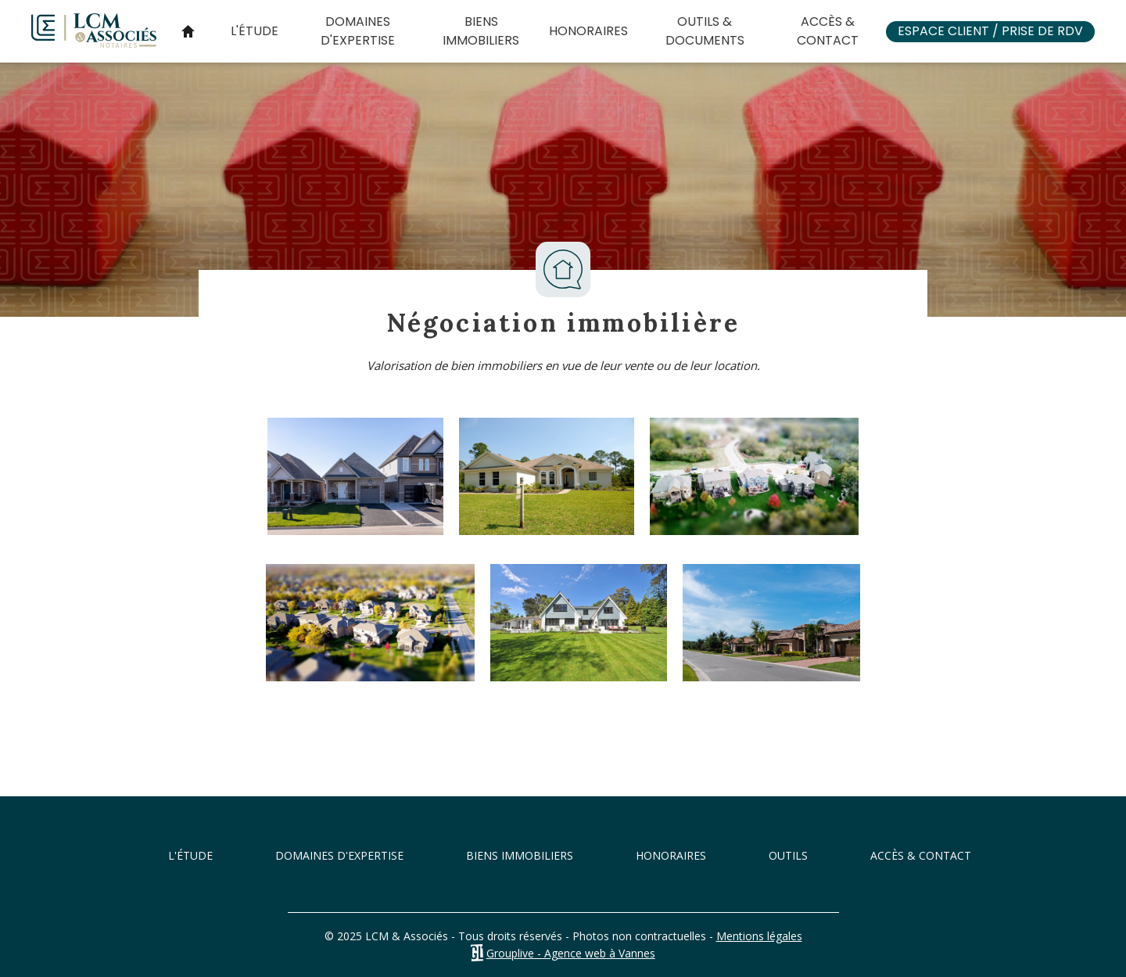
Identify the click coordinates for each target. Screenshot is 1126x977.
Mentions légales (759, 936)
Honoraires (588, 31)
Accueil (187, 31)
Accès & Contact (828, 31)
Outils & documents (704, 31)
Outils (788, 855)
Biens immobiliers (481, 31)
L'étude (254, 31)
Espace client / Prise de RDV (990, 31)
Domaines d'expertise (358, 31)
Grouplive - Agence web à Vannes (570, 953)
